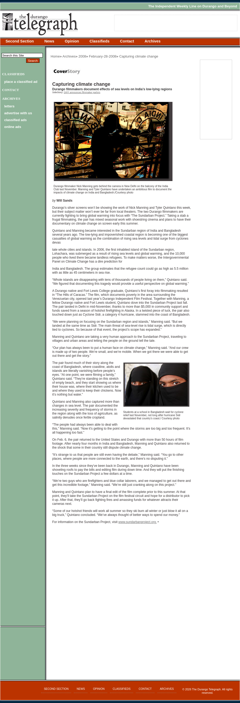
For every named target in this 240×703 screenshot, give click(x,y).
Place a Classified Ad (20, 82)
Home (55, 56)
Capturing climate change (138, 56)
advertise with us (18, 113)
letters (9, 106)
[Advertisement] (122, 583)
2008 (82, 56)
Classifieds (100, 41)
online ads (12, 127)
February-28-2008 (102, 56)
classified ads (15, 120)
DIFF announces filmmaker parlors (82, 92)
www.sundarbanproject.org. (137, 522)
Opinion (72, 41)
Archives (152, 41)
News (49, 41)
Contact (127, 41)
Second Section (20, 41)
